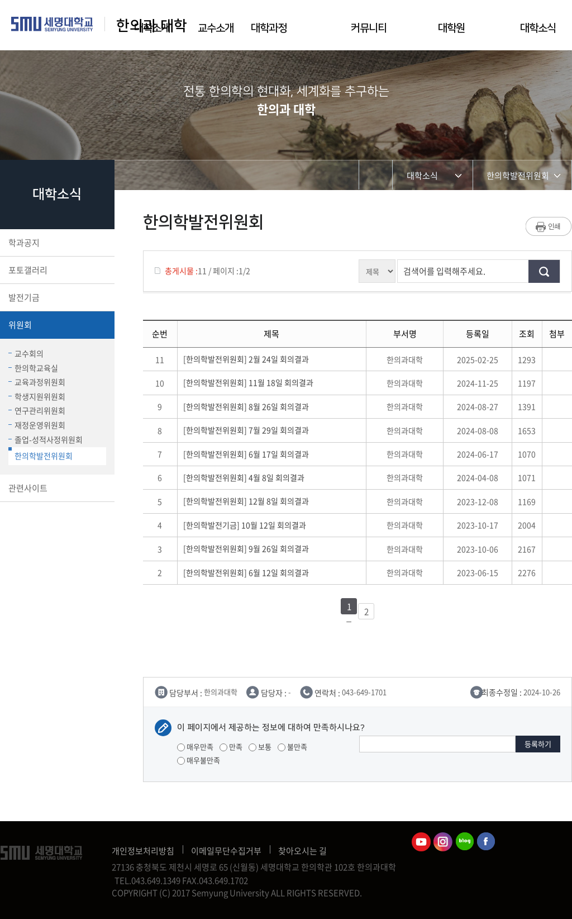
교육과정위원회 (36, 381)
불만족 (292, 746)
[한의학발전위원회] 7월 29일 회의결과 (247, 429)
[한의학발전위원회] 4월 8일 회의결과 (245, 477)
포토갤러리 (56, 270)
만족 (231, 746)
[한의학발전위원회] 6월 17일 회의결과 (247, 453)
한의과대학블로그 (464, 841)
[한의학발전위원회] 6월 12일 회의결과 (247, 572)
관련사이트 (56, 488)
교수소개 (215, 28)
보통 (260, 746)
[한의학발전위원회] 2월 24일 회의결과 (247, 358)
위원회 (56, 325)
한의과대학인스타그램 (442, 841)
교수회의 (26, 353)
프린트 (549, 226)
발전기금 (56, 297)
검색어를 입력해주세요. (444, 271)
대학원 (451, 28)
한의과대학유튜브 (421, 841)
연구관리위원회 (36, 410)
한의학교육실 (33, 367)
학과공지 (56, 242)
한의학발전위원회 (40, 454)
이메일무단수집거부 (226, 851)
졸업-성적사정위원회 (45, 439)
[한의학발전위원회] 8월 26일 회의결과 (247, 406)
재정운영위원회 (36, 424)
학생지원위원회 (36, 396)
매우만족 (195, 746)
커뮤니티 (369, 28)
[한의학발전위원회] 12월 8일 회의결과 (247, 500)
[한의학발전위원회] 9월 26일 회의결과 (247, 548)
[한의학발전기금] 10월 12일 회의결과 (246, 524)
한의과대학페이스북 (486, 841)
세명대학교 (52, 24)
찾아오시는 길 (302, 851)
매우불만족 (198, 760)
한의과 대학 (151, 26)
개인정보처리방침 (143, 851)
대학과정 (269, 28)
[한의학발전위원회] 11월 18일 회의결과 (250, 382)
